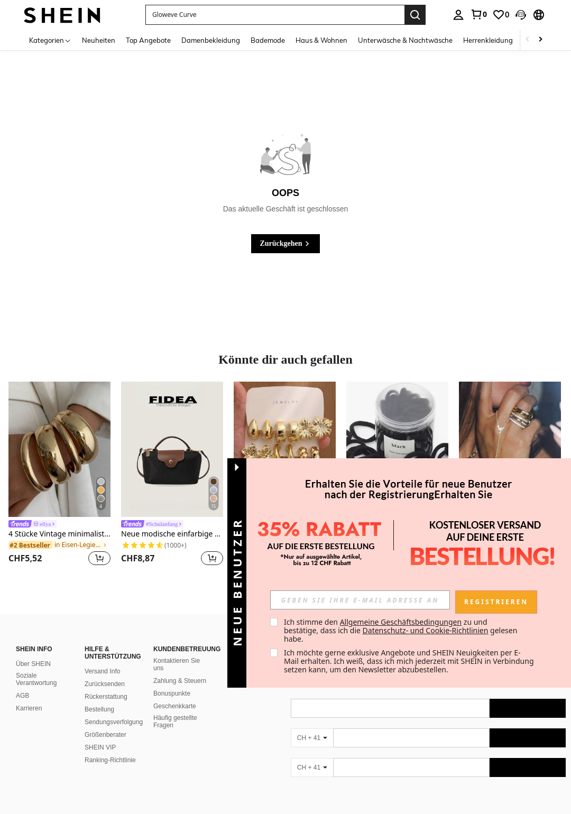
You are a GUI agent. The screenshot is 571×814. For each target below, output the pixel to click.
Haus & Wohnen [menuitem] (321, 40)
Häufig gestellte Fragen (175, 721)
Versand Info (102, 671)
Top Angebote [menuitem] (148, 40)
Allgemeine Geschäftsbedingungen (401, 622)
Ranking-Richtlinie (110, 760)
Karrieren (29, 708)
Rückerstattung (106, 696)
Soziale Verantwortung (36, 679)
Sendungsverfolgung (114, 722)
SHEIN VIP (100, 747)
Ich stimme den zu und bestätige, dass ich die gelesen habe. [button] (401, 630)
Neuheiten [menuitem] (98, 40)
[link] (478, 14)
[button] (520, 14)
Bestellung (99, 709)
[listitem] (59, 475)
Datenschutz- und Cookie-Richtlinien (426, 630)
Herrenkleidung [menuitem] (488, 40)
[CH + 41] (312, 737)
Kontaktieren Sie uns (176, 664)
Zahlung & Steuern (179, 680)
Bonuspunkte (171, 693)
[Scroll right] (540, 40)
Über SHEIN (33, 664)
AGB (22, 695)
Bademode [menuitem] (268, 40)
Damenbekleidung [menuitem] (210, 40)
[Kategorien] (50, 40)
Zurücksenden (105, 684)
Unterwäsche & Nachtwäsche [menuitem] (405, 40)
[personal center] (458, 14)
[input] (360, 599)
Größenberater (105, 734)
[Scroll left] (527, 40)
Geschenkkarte (174, 706)
